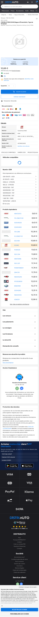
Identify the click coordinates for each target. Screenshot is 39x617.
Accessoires (20, 11)
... (33, 136)
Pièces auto (5, 11)
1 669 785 (8, 198)
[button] (28, 2)
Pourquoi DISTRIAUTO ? (19, 540)
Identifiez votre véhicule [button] (23, 146)
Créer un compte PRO (19, 544)
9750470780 (8, 195)
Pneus (12, 11)
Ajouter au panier (19, 91)
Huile (27, 11)
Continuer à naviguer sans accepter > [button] (28, 587)
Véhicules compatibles (8, 152)
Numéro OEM (21, 152)
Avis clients (20, 566)
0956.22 (9, 182)
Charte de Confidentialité (19, 570)
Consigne (19, 548)
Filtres (32, 11)
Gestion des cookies (19, 563)
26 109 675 (8, 179)
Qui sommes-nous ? (19, 557)
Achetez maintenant (19, 96)
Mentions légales (19, 568)
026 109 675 (9, 176)
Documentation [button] (8, 363)
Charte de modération (19, 572)
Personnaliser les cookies (19, 614)
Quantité (4, 85)
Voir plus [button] (6, 203)
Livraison (19, 542)
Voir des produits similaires (19, 304)
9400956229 (8, 193)
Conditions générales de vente (19, 559)
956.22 (8, 185)
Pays (19, 537)
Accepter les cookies (19, 609)
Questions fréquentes (19, 546)
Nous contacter (19, 561)
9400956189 (8, 190)
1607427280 (8, 187)
